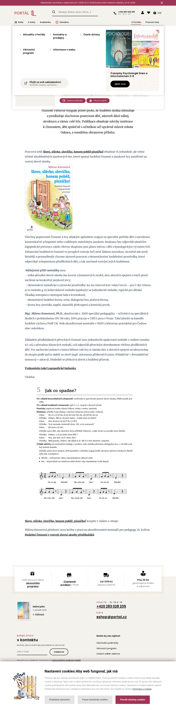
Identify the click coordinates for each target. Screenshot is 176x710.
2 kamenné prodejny (68, 583)
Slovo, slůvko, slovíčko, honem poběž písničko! (73, 151)
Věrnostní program (106, 648)
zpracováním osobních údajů (66, 660)
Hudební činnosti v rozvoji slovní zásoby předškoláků (59, 534)
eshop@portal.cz (111, 617)
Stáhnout (38, 614)
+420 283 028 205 (125, 12)
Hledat (53, 11)
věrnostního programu (33, 585)
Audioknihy (45, 22)
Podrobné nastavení (59, 699)
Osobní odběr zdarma (108, 653)
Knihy (19, 22)
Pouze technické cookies (95, 699)
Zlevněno (62, 22)
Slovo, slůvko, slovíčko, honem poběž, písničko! (55, 521)
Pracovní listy (152, 22)
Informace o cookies (142, 689)
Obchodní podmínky (107, 642)
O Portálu (136, 22)
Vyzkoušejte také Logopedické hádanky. (50, 368)
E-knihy (31, 22)
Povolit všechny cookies (132, 699)
